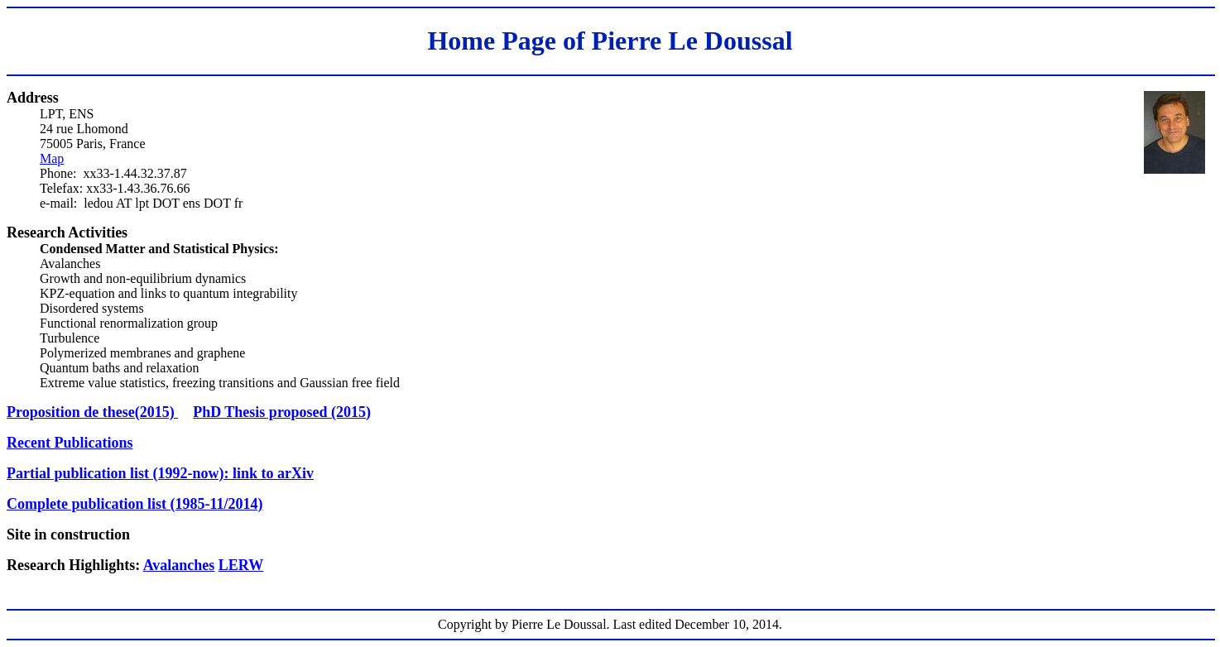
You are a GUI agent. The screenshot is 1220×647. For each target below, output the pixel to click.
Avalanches (179, 565)
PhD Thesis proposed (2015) (282, 412)
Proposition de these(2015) (92, 412)
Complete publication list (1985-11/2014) (135, 504)
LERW (241, 565)
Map (52, 158)
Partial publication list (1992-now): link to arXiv (160, 473)
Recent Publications (70, 442)
